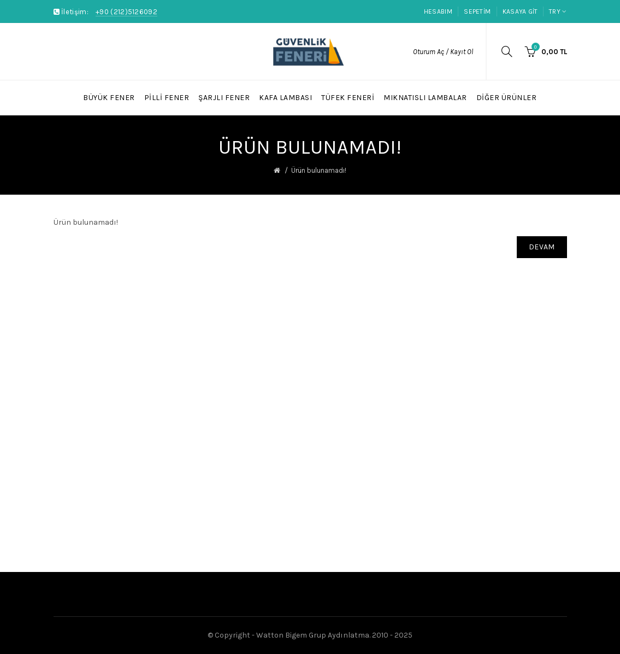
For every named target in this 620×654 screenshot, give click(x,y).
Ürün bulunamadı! (318, 170)
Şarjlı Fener (224, 97)
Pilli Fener (167, 97)
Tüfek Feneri (347, 97)
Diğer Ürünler (506, 97)
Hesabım (438, 11)
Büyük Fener (109, 97)
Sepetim (477, 11)
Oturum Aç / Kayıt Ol (443, 52)
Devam (542, 247)
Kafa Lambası (285, 97)
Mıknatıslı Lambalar (425, 97)
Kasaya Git (520, 11)
